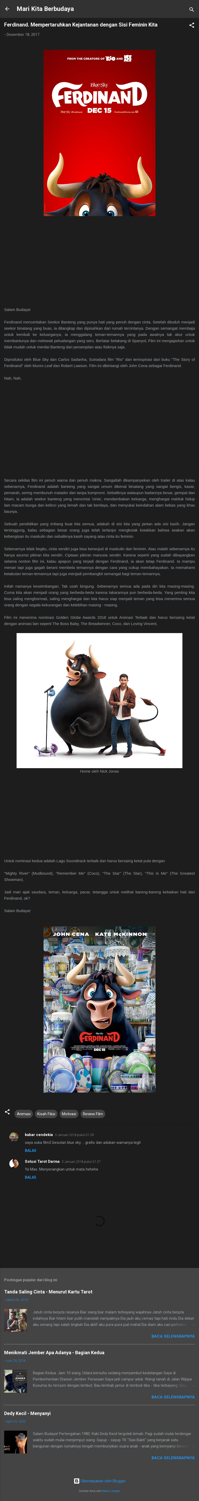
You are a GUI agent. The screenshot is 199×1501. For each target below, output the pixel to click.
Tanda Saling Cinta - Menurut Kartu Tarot (48, 1291)
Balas (30, 1150)
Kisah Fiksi (46, 1114)
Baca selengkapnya (173, 1336)
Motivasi (69, 1114)
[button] (192, 26)
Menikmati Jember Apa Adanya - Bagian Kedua (54, 1352)
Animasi (24, 1114)
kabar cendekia (39, 1134)
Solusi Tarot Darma (42, 1161)
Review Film (93, 1114)
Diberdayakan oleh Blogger (100, 1481)
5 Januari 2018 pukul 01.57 (81, 1162)
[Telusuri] (192, 10)
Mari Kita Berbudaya (45, 8)
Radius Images (111, 1491)
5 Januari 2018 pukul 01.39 (74, 1135)
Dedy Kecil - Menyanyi (27, 1413)
